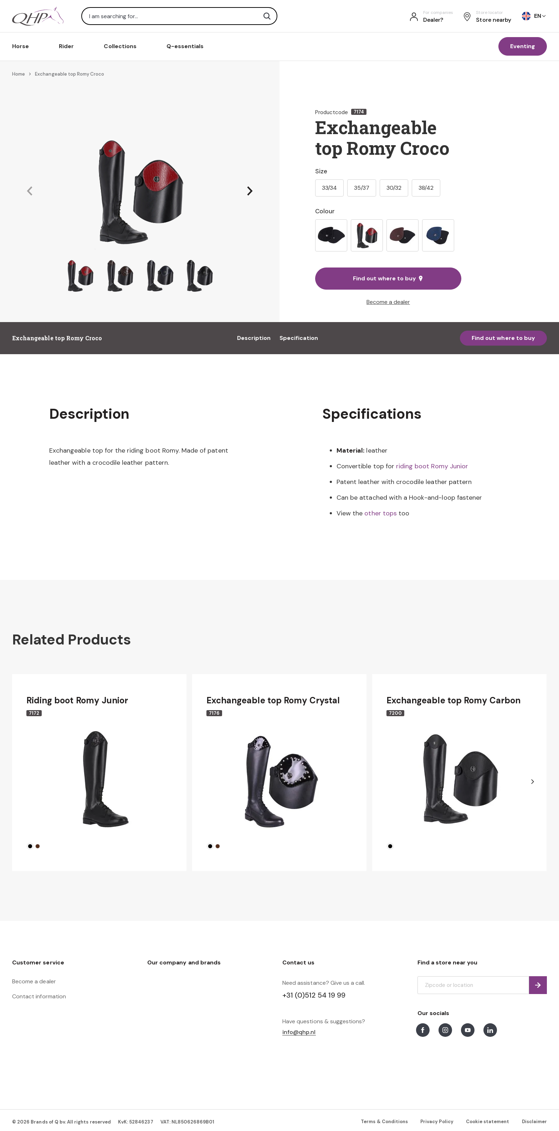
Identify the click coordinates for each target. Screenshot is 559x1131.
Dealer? (433, 20)
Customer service (38, 962)
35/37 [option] (361, 188)
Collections (120, 46)
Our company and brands (184, 962)
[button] (29, 191)
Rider (66, 46)
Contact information (39, 996)
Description (254, 338)
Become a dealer (388, 302)
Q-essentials (185, 46)
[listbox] (388, 235)
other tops (380, 513)
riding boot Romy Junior (432, 466)
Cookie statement (487, 1122)
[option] (331, 235)
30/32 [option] (393, 188)
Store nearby (493, 20)
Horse (20, 46)
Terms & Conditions (384, 1122)
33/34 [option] (329, 188)
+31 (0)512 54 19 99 (313, 995)
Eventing (522, 46)
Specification (299, 338)
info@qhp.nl (299, 1032)
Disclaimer (534, 1122)
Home (18, 74)
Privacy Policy (436, 1122)
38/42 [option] (426, 188)
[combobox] (179, 16)
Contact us (298, 962)
